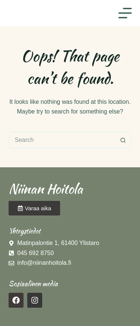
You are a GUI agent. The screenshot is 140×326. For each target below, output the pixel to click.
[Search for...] (62, 140)
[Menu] (125, 13)
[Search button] (123, 140)
